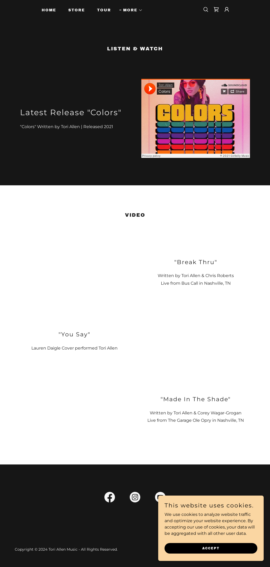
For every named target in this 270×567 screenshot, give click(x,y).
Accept (211, 548)
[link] (216, 9)
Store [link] (76, 10)
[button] (131, 10)
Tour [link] (104, 10)
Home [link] (49, 10)
